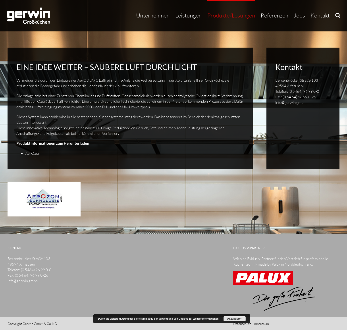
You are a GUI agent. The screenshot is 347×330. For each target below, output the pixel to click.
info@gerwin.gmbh (290, 102)
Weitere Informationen (205, 318)
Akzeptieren (234, 318)
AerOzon (32, 153)
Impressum (261, 324)
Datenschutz (242, 324)
